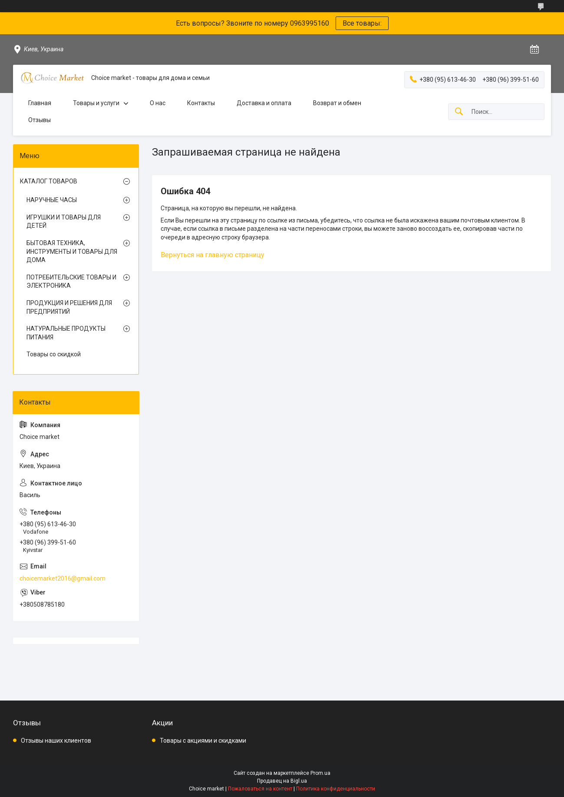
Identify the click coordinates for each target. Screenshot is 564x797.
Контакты (201, 103)
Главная (39, 103)
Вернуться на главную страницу (212, 255)
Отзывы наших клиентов (56, 740)
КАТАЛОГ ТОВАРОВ (48, 181)
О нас (157, 103)
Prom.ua (320, 773)
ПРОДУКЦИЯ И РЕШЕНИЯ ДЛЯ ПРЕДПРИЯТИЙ (69, 307)
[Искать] (459, 112)
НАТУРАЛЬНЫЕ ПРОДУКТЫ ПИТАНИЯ (66, 333)
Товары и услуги (96, 103)
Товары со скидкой (53, 354)
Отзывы (39, 119)
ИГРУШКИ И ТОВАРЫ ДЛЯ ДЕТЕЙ (63, 221)
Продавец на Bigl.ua (282, 781)
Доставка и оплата (264, 103)
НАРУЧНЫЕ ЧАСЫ (51, 199)
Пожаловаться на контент (260, 789)
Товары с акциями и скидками (203, 740)
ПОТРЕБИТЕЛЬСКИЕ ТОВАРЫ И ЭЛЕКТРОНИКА (71, 281)
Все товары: (362, 23)
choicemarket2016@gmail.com (63, 578)
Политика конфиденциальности (335, 789)
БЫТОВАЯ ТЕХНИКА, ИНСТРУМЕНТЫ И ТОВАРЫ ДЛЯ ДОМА (71, 251)
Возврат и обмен (337, 103)
